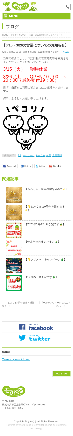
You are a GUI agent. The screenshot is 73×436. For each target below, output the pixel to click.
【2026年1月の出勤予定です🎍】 (45, 224)
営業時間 (57, 155)
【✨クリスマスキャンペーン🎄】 (46, 259)
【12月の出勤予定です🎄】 (41, 277)
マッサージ (28, 155)
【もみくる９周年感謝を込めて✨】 (47, 189)
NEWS (66, 52)
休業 (48, 155)
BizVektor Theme (43, 425)
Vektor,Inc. (61, 425)
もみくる (40, 155)
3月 (19, 155)
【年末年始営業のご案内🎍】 (43, 241)
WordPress (25, 425)
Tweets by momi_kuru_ (16, 359)
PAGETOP (61, 373)
